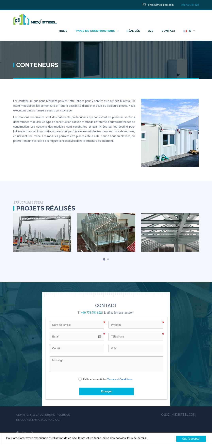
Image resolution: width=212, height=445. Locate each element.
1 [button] (104, 260)
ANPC (37, 419)
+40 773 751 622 (190, 4)
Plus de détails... (137, 438)
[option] (42, 232)
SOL (45, 419)
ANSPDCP (55, 419)
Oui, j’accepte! (191, 438)
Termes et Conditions (119, 379)
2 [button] (108, 260)
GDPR (20, 414)
